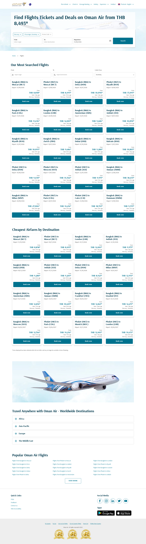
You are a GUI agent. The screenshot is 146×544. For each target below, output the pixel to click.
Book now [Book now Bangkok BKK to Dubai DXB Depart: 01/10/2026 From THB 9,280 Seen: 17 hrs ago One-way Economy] (88, 158)
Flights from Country (95, 523)
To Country (48, 523)
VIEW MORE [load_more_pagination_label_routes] (73, 481)
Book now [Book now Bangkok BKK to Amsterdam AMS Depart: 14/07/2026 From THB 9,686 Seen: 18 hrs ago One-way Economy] (88, 130)
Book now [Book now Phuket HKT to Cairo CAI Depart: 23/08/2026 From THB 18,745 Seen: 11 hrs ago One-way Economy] (88, 215)
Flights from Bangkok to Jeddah (62, 464)
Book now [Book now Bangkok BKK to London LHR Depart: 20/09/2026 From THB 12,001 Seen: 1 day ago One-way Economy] (57, 130)
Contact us (14, 506)
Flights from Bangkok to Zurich (62, 471)
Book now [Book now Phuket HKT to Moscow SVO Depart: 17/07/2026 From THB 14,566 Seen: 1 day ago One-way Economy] (57, 186)
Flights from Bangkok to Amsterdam (63, 474)
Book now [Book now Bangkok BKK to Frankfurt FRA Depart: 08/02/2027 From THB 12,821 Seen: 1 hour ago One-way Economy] (88, 313)
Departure (77, 40)
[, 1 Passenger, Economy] (30, 34)
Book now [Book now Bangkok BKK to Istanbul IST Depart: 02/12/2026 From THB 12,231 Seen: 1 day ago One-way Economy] (119, 313)
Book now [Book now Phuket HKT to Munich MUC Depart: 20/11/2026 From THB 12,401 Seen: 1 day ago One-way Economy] (88, 341)
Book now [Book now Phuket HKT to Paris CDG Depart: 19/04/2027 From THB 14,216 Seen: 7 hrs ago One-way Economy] (57, 341)
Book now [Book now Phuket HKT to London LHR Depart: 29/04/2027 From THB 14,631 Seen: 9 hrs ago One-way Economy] (119, 341)
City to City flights (63, 523)
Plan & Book (66, 4)
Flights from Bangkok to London (102, 461)
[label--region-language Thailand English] (126, 4)
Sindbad (113, 4)
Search (123, 41)
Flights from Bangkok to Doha (21, 468)
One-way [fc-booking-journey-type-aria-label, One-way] (16, 34)
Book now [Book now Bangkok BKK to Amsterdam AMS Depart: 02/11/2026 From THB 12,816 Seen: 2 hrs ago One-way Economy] (26, 313)
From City (85, 523)
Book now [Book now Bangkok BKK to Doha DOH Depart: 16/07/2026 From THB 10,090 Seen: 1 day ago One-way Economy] (88, 101)
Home (14, 56)
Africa (19, 419)
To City (54, 523)
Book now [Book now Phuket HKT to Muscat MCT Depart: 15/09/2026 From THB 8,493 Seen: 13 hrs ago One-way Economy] (57, 101)
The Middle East (23, 441)
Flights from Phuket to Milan (101, 471)
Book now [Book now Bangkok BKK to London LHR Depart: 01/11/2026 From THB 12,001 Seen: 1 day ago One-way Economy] (88, 256)
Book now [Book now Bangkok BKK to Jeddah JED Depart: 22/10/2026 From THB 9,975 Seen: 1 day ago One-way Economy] (119, 256)
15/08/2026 (77, 42)
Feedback (14, 502)
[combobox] (27, 42)
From (15, 40)
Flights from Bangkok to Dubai (21, 471)
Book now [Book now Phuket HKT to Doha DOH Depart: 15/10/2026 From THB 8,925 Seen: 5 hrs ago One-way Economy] (88, 284)
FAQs (12, 499)
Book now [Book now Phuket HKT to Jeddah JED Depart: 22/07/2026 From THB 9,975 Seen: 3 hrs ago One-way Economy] (88, 186)
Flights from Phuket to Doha (20, 474)
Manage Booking (86, 4)
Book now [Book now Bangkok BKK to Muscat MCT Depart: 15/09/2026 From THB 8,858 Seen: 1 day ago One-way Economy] (25, 101)
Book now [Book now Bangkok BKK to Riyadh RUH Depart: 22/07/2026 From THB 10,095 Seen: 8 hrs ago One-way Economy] (25, 158)
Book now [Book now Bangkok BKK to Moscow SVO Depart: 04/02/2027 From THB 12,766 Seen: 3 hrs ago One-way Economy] (26, 341)
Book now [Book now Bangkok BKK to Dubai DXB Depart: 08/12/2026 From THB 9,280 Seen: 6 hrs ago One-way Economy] (26, 284)
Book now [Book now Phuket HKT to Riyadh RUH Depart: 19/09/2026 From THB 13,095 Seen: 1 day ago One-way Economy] (120, 101)
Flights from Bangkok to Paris (21, 464)
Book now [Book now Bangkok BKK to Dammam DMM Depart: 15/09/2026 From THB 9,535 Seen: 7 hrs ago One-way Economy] (120, 215)
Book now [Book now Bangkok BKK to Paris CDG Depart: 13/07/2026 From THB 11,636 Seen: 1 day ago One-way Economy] (25, 130)
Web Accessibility (16, 509)
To (44, 40)
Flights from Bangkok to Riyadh (62, 468)
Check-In (75, 4)
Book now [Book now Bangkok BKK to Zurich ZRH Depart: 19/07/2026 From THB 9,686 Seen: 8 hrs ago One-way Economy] (57, 158)
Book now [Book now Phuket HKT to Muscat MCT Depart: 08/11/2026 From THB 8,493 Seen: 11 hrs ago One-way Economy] (57, 256)
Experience (105, 4)
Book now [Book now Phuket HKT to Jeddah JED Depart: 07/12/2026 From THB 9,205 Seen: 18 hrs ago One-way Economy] (57, 284)
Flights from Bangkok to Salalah (102, 468)
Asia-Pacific (21, 426)
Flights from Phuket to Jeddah (102, 474)
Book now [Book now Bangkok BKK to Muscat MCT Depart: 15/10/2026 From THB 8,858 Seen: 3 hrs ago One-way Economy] (26, 256)
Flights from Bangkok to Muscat (21, 461)
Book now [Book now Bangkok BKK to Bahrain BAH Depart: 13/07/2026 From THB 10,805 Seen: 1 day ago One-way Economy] (120, 158)
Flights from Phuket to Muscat (62, 461)
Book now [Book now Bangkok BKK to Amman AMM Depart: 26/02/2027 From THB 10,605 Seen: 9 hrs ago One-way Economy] (57, 313)
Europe (19, 434)
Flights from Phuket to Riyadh (102, 464)
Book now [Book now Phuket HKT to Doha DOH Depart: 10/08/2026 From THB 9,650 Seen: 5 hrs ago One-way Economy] (25, 186)
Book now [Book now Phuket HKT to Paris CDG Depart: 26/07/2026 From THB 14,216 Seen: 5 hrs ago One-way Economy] (57, 215)
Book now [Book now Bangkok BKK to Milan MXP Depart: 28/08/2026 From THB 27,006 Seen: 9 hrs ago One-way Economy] (25, 215)
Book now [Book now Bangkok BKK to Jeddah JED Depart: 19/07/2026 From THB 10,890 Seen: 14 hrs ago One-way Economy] (120, 130)
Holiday (96, 4)
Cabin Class (98, 70)
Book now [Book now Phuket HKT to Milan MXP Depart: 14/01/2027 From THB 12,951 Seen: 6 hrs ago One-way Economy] (119, 284)
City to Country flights (75, 523)
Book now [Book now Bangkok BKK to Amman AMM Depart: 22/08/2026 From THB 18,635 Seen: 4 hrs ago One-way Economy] (120, 186)
